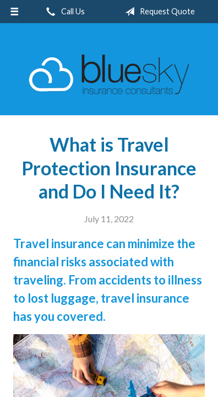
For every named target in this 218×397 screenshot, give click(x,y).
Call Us (63, 12)
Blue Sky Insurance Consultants (109, 74)
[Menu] (14, 12)
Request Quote (158, 12)
